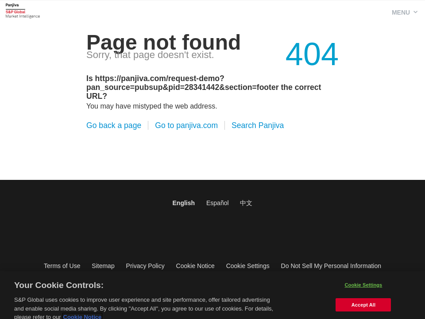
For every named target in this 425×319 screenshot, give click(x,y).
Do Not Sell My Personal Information (331, 265)
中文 (246, 202)
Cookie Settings (248, 265)
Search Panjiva (258, 125)
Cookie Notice (195, 265)
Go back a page (113, 125)
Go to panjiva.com (186, 125)
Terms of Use (62, 265)
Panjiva (22, 10)
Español (217, 202)
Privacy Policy (145, 265)
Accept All (363, 309)
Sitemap (103, 265)
